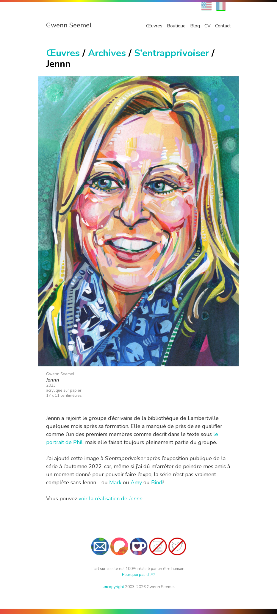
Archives (107, 53)
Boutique (176, 26)
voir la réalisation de (111, 498)
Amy (136, 482)
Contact (223, 26)
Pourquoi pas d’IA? (138, 574)
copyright (113, 587)
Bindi (157, 482)
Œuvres (154, 26)
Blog (195, 26)
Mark (115, 482)
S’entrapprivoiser (171, 53)
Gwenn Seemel (69, 25)
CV (207, 26)
